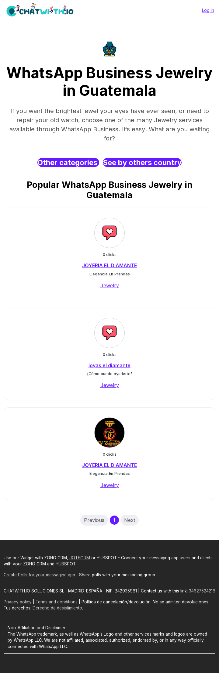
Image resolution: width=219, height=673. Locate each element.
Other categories (68, 162)
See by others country (142, 162)
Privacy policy (18, 601)
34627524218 (202, 590)
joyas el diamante (109, 365)
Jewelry (109, 285)
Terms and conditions (57, 601)
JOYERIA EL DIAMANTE (109, 265)
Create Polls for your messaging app (39, 574)
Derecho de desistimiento (57, 608)
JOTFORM (79, 557)
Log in (208, 10)
